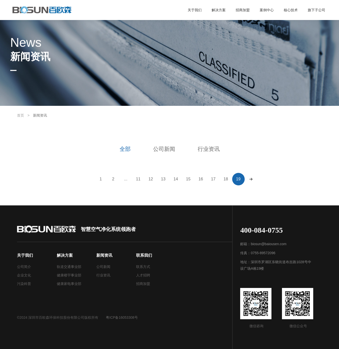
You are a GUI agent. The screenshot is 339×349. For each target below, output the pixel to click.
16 (201, 179)
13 (163, 179)
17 (213, 179)
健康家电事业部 (69, 284)
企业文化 (24, 275)
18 (226, 179)
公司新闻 (164, 149)
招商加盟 (243, 10)
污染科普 (24, 284)
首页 (20, 115)
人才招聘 (143, 275)
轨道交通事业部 (69, 267)
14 (176, 179)
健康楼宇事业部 (69, 275)
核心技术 (291, 10)
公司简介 (24, 267)
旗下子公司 (316, 10)
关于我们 (195, 10)
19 (238, 179)
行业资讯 (209, 149)
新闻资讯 (40, 115)
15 (188, 179)
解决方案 (219, 10)
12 (151, 179)
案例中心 (267, 10)
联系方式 (143, 267)
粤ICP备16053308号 (122, 317)
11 (138, 179)
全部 (125, 149)
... (125, 179)
